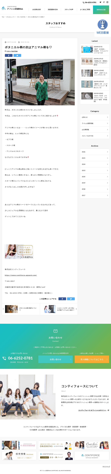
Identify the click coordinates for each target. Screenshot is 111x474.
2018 (83, 189)
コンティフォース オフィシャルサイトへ (92, 410)
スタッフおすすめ (21, 16)
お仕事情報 (85, 129)
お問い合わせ (55, 359)
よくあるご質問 (85, 10)
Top (3, 16)
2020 (83, 176)
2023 (83, 170)
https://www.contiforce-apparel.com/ (21, 275)
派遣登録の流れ (53, 10)
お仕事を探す (36, 10)
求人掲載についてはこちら (91, 359)
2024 (83, 164)
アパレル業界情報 (87, 123)
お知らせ (85, 117)
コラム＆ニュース (10, 16)
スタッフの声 (69, 10)
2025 (83, 158)
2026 (83, 152)
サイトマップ (106, 466)
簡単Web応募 (101, 10)
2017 (83, 195)
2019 (83, 183)
